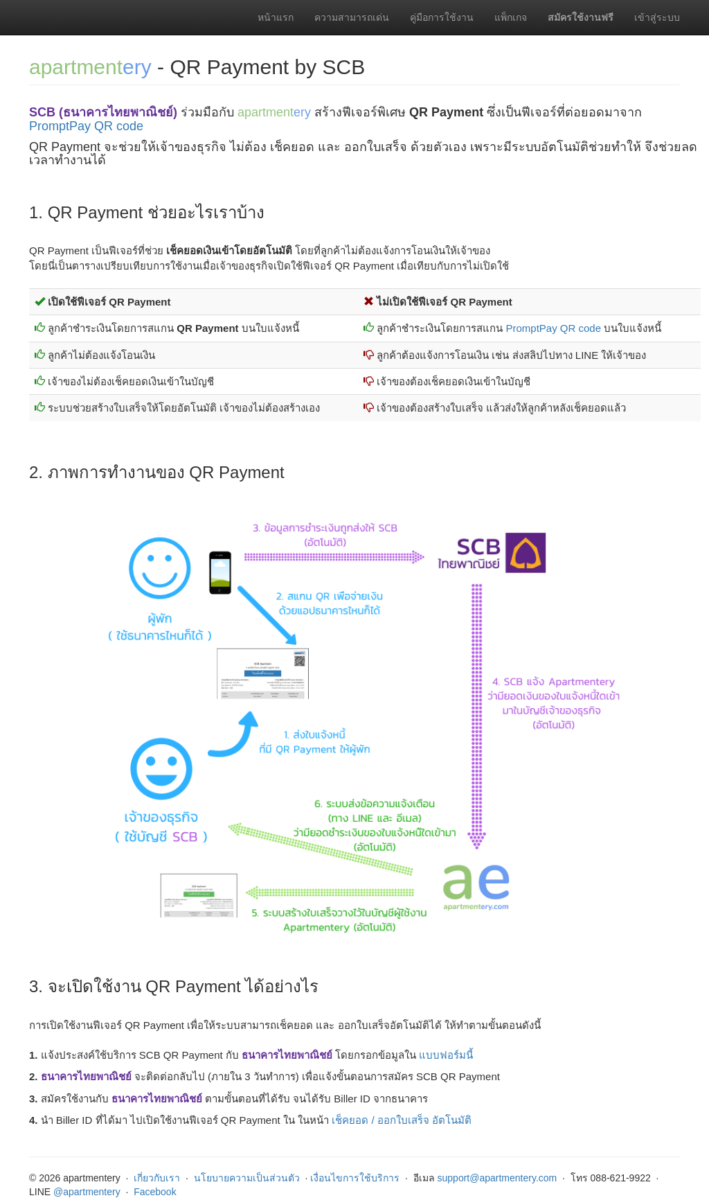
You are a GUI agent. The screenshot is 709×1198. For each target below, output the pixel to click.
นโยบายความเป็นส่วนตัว (247, 1177)
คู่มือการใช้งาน (442, 17)
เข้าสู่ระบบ (657, 17)
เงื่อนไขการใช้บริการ (355, 1177)
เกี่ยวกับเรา (157, 1177)
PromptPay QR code (86, 126)
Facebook (155, 1191)
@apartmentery (86, 1191)
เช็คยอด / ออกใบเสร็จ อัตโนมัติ (402, 1120)
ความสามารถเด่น (351, 17)
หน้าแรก (276, 17)
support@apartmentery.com (497, 1177)
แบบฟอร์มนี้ (446, 1055)
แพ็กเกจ (510, 17)
